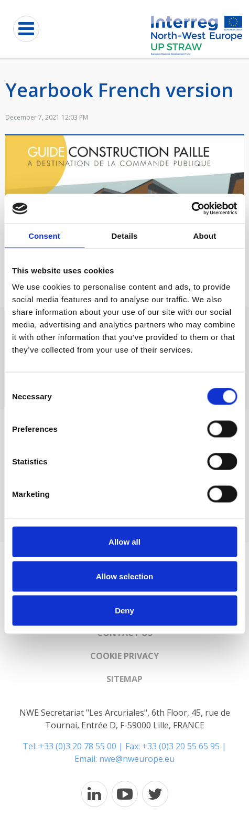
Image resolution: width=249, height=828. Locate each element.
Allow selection (124, 575)
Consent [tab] (44, 235)
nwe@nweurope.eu (137, 759)
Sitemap (124, 679)
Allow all (124, 541)
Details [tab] (125, 235)
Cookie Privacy (124, 656)
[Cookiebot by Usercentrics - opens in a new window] (191, 209)
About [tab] (204, 235)
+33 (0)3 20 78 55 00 (77, 746)
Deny (124, 610)
